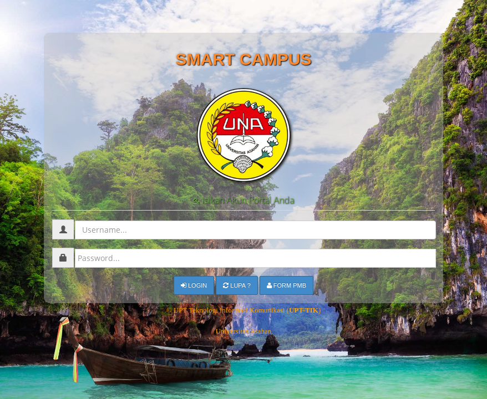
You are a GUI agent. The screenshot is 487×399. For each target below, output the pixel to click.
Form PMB (286, 285)
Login (194, 285)
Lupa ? (237, 285)
